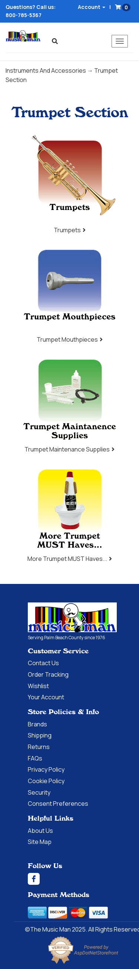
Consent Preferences (58, 803)
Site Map (40, 842)
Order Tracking (48, 674)
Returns (39, 747)
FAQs (35, 758)
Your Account (46, 697)
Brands (37, 724)
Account (91, 6)
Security (39, 792)
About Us (40, 831)
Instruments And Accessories (46, 70)
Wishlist (38, 686)
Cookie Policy (46, 781)
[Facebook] (83, 879)
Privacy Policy (46, 769)
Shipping (40, 735)
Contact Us (43, 663)
